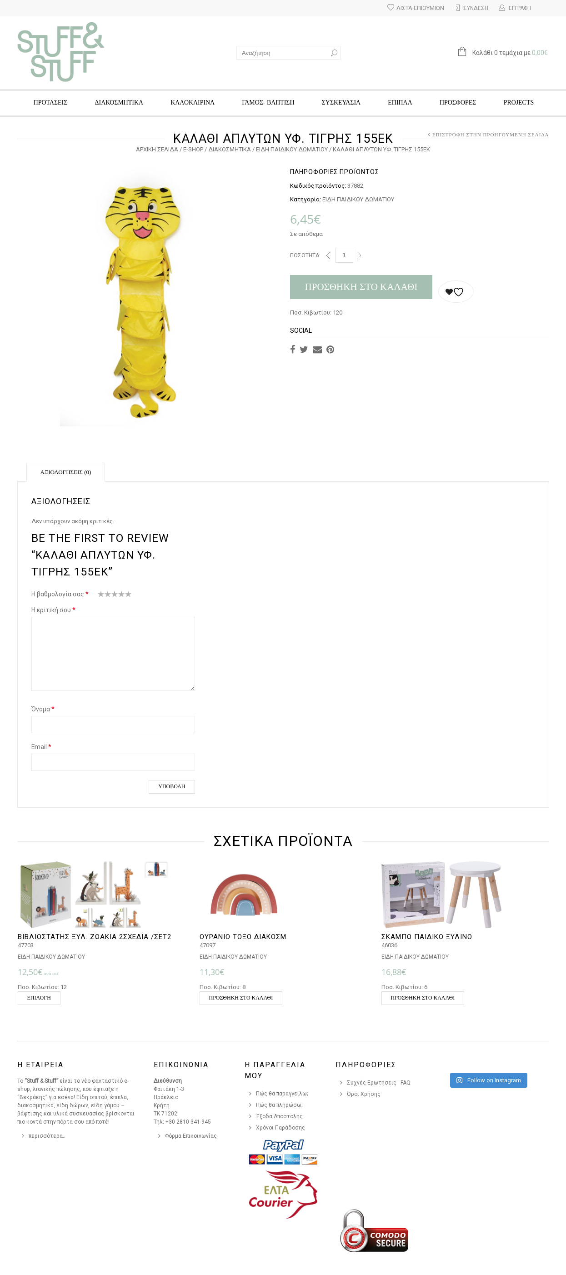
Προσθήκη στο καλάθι (361, 286)
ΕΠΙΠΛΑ (400, 102)
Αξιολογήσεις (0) (65, 472)
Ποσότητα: (305, 255)
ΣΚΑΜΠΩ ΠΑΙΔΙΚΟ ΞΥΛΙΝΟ (426, 937)
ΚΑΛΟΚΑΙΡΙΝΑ (192, 102)
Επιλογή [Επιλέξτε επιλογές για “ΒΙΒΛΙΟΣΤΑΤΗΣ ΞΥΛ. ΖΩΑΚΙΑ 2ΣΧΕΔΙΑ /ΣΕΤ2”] (39, 998)
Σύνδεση (475, 8)
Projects (519, 102)
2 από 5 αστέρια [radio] (104, 596)
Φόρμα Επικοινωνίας (191, 1136)
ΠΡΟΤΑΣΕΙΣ (51, 102)
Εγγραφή (520, 8)
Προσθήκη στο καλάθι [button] (241, 998)
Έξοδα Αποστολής (279, 1116)
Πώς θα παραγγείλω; (282, 1093)
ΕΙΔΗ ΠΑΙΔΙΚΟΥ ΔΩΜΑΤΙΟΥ (292, 149)
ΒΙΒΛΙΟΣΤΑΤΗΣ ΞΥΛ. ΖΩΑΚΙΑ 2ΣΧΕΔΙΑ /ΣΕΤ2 (94, 937)
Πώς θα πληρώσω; (279, 1105)
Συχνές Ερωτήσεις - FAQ (379, 1083)
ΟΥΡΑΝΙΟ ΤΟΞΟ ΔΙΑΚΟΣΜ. (244, 937)
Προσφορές (458, 102)
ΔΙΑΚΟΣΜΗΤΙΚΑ (119, 102)
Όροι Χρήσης (364, 1094)
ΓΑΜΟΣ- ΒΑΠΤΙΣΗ (268, 102)
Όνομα (43, 709)
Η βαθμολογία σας (60, 594)
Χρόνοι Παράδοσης (280, 1128)
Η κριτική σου (53, 610)
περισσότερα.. (47, 1136)
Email (41, 746)
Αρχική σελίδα (157, 149)
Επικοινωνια (181, 1064)
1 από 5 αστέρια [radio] (101, 596)
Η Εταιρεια (40, 1064)
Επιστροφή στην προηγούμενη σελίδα (490, 134)
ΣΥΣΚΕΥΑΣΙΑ (341, 102)
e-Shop (193, 149)
